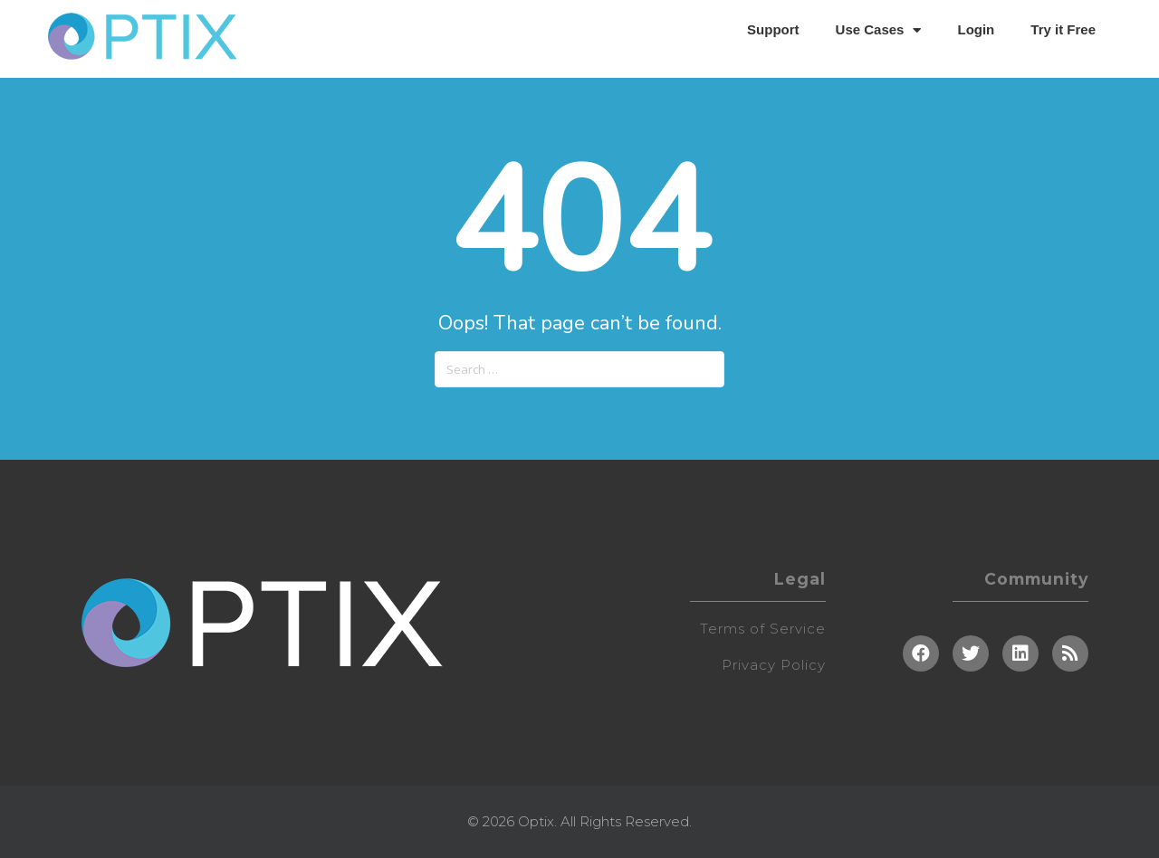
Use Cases (879, 30)
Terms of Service (763, 628)
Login (975, 29)
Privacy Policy (774, 664)
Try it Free (1063, 29)
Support (773, 29)
